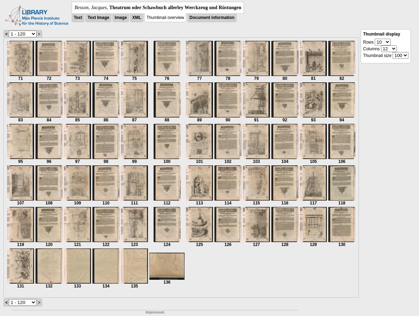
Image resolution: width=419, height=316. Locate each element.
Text (78, 17)
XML (136, 17)
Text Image (98, 17)
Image (121, 17)
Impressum (155, 312)
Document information (211, 17)
